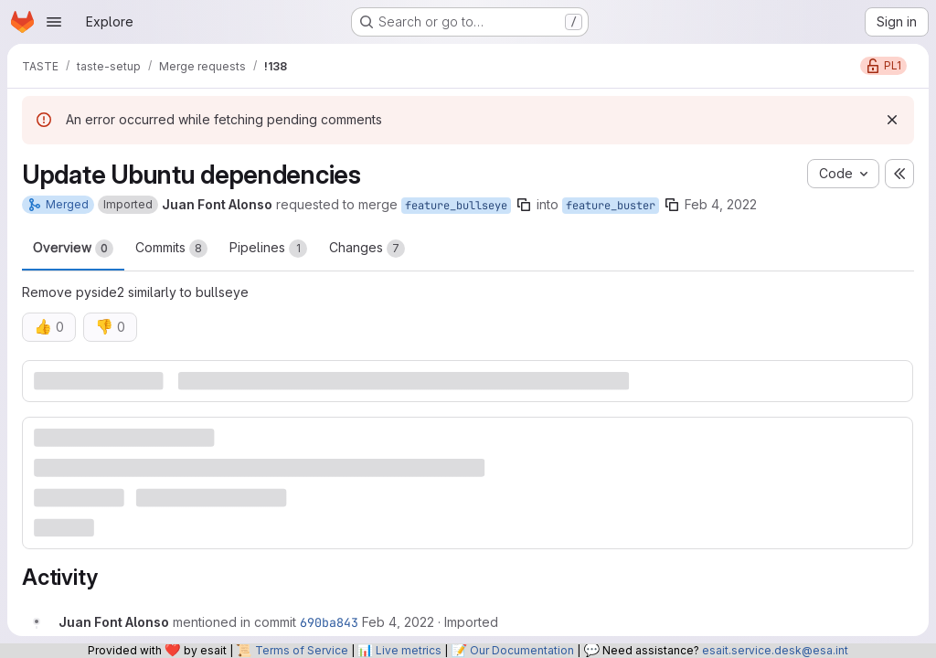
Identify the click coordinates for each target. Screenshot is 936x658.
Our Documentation (522, 650)
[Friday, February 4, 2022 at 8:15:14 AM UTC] (398, 622)
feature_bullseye (456, 205)
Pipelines (268, 248)
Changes (367, 248)
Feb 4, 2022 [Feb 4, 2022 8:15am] (721, 204)
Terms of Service (301, 650)
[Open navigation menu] (54, 22)
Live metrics (408, 650)
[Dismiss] (892, 120)
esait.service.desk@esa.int (775, 650)
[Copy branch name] (524, 205)
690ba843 (329, 622)
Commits (171, 248)
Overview (73, 248)
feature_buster (610, 205)
